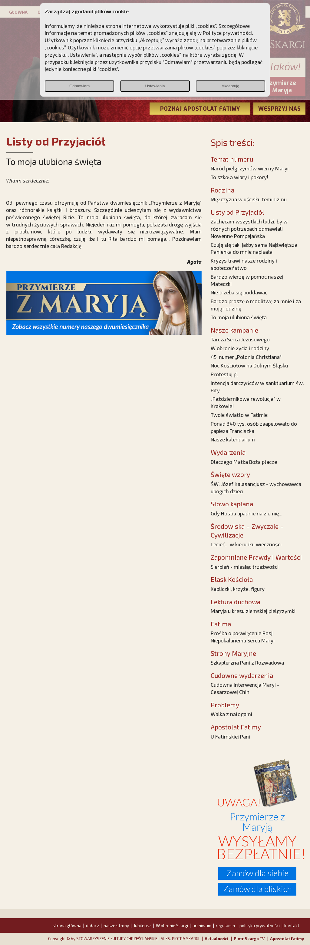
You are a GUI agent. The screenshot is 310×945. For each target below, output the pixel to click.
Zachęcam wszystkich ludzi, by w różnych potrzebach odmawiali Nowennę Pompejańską (249, 228)
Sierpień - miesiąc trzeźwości (245, 567)
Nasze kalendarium (233, 439)
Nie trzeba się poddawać (239, 292)
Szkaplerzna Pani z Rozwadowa (247, 662)
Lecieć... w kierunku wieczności (246, 544)
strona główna (67, 925)
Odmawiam (79, 86)
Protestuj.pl (224, 374)
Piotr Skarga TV (249, 938)
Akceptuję (230, 86)
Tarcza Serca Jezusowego (240, 339)
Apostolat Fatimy (287, 938)
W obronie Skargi (172, 925)
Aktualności (216, 938)
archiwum (202, 925)
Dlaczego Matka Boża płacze (244, 462)
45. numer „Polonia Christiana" (246, 357)
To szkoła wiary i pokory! (239, 177)
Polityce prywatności (227, 33)
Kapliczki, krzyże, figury (238, 589)
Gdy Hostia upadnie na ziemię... (246, 513)
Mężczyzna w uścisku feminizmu (249, 199)
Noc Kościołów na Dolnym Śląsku (249, 365)
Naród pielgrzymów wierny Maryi (250, 168)
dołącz (92, 925)
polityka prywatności (259, 925)
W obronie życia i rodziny (240, 348)
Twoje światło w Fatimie (239, 415)
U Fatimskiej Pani (230, 736)
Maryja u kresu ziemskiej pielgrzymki (253, 611)
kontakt (291, 925)
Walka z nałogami (231, 714)
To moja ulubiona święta (239, 317)
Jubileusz (142, 925)
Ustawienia (155, 86)
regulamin (225, 925)
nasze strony (116, 925)
